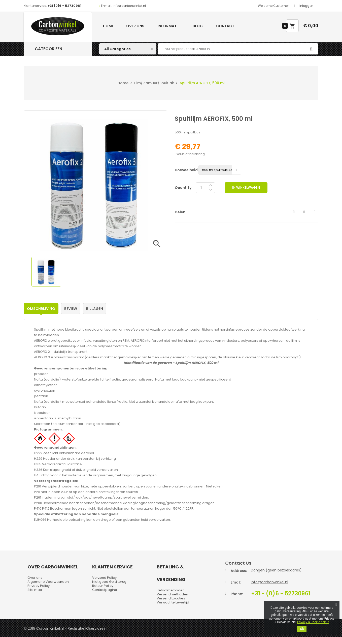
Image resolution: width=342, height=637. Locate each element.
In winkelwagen (246, 187)
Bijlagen (94, 308)
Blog (198, 25)
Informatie (168, 25)
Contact (225, 25)
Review (70, 308)
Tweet (304, 212)
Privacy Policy (38, 585)
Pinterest (314, 212)
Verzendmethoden (172, 594)
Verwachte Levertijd (173, 602)
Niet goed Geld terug (109, 581)
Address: (239, 570)
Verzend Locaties (171, 598)
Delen (294, 212)
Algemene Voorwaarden (48, 581)
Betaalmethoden (171, 590)
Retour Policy (102, 585)
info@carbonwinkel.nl (269, 582)
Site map (34, 589)
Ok (302, 629)
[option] (46, 271)
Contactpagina (104, 589)
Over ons (135, 25)
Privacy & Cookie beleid (313, 622)
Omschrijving (41, 308)
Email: (236, 582)
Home (108, 25)
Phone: (237, 593)
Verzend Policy (104, 577)
